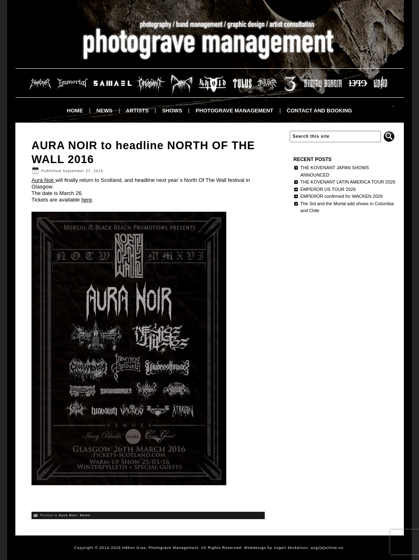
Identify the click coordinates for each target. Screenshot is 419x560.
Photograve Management (234, 111)
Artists (137, 111)
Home (75, 111)
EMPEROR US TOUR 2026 (328, 189)
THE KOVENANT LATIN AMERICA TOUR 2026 (347, 181)
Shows (172, 111)
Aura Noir (44, 180)
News (105, 111)
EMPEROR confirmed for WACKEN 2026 (341, 196)
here (86, 200)
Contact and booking (319, 111)
